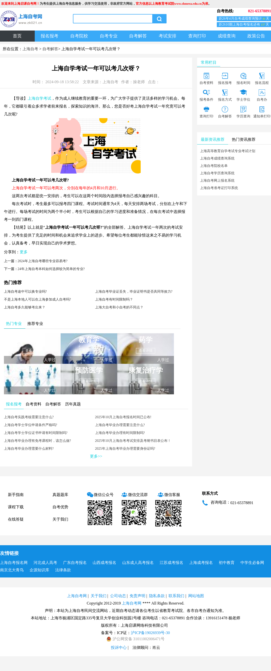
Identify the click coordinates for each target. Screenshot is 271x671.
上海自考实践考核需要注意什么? (29, 417)
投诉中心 (119, 647)
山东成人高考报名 (138, 562)
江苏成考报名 (171, 562)
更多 (24, 252)
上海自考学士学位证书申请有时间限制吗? (36, 433)
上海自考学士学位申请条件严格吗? (30, 425)
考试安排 (167, 35)
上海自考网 (77, 596)
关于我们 (60, 519)
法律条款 (63, 570)
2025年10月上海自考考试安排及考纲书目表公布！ (133, 441)
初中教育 (227, 562)
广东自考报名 (75, 562)
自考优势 (60, 507)
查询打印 (197, 35)
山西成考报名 (104, 562)
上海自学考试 (39, 98)
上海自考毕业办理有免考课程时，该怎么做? (37, 441)
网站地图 (196, 596)
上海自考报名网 (14, 562)
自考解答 (138, 35)
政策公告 (256, 35)
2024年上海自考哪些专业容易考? (43, 261)
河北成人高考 (45, 562)
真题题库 (60, 495)
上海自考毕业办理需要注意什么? (120, 425)
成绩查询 (227, 35)
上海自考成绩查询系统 (217, 158)
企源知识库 (39, 570)
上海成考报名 (201, 562)
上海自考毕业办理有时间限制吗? (120, 433)
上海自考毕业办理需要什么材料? (29, 448)
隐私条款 (157, 596)
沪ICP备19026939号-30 (150, 633)
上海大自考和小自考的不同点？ (119, 307)
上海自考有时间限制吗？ (114, 299)
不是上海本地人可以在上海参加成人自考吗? (37, 299)
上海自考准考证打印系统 (219, 188)
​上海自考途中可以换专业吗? (25, 291)
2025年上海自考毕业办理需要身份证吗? (125, 448)
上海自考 (30, 49)
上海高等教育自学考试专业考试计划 (227, 151)
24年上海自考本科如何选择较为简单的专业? (51, 269)
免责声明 (137, 596)
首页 (17, 35)
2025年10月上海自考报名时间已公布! (123, 417)
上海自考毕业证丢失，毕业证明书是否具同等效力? (133, 291)
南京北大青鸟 (12, 570)
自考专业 (109, 35)
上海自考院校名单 (214, 166)
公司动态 (118, 596)
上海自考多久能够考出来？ (24, 307)
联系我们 (176, 596)
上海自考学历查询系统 (217, 173)
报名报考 (49, 35)
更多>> (96, 456)
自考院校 (79, 35)
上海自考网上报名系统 (217, 180)
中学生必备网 (252, 562)
